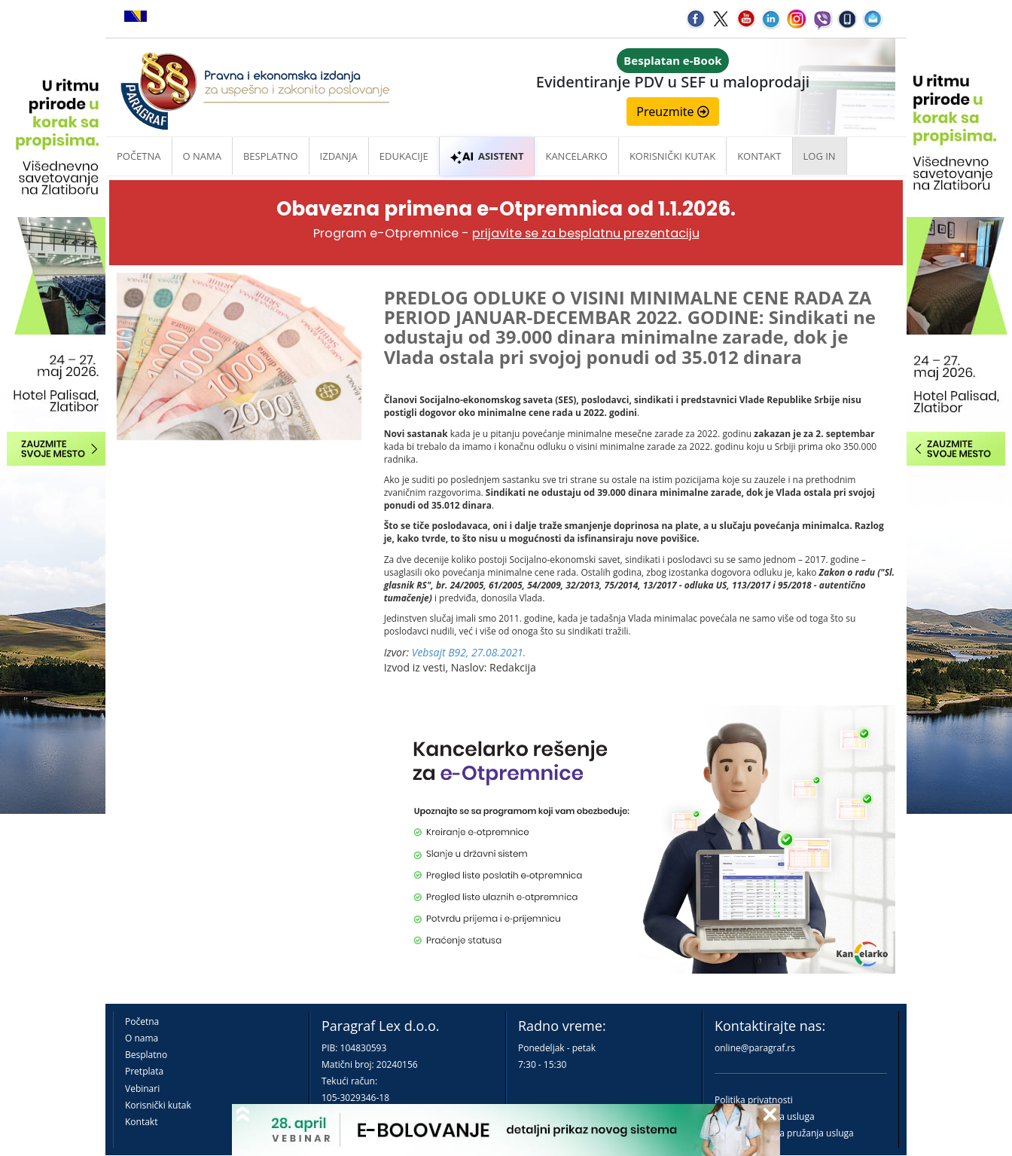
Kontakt (141, 1121)
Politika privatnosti (754, 1099)
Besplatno (270, 156)
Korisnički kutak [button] (672, 156)
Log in (819, 156)
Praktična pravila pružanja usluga (784, 1133)
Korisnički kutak (158, 1105)
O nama (202, 156)
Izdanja (339, 156)
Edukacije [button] (404, 156)
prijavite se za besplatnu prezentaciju (586, 233)
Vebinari (142, 1088)
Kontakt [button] (759, 156)
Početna (139, 156)
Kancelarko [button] (576, 156)
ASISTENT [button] (487, 156)
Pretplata (144, 1071)
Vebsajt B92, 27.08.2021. (469, 652)
